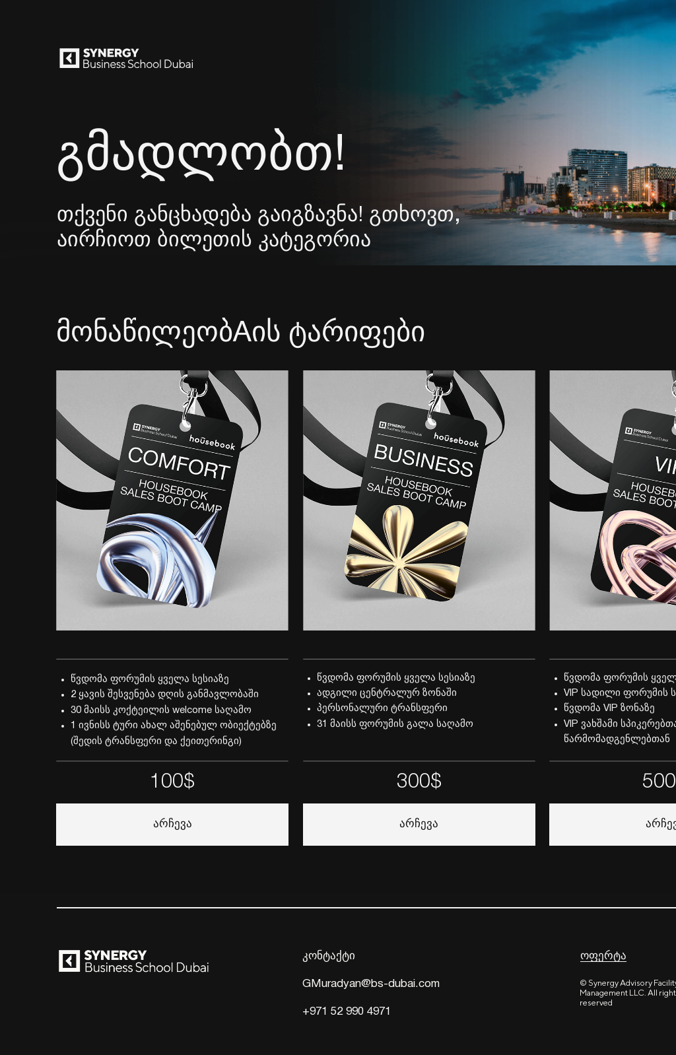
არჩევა (418, 824)
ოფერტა (603, 956)
